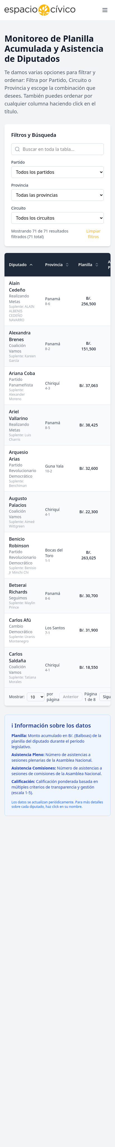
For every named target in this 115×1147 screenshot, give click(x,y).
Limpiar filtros (93, 233)
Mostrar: (17, 696)
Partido (18, 162)
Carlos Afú (20, 620)
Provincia (19, 185)
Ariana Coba (22, 373)
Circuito (18, 208)
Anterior (71, 696)
